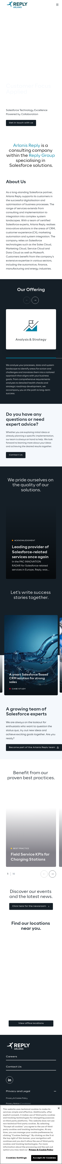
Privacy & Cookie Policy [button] (17, 1098)
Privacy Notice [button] (18, 1104)
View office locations (31, 1023)
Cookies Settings (16, 1158)
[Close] (58, 1108)
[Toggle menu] (57, 5)
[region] (31, 1134)
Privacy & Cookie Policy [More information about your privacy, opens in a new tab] (41, 1150)
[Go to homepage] (20, 5)
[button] (21, 123)
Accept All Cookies (44, 1158)
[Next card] (35, 300)
